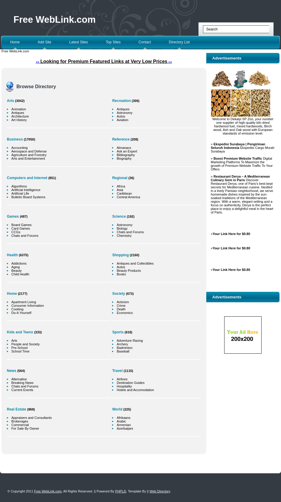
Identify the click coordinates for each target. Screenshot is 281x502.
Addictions (19, 263)
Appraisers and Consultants (31, 417)
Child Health (20, 274)
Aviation (122, 120)
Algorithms (19, 186)
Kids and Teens (20, 332)
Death (121, 309)
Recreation (121, 101)
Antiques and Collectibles (135, 263)
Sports (117, 332)
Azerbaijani (125, 428)
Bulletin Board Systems (28, 197)
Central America (128, 197)
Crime (121, 305)
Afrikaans (123, 417)
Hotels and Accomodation (135, 390)
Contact (144, 42)
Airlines (122, 379)
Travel (117, 371)
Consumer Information (27, 305)
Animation (18, 109)
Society (118, 294)
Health (12, 255)
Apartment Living (23, 302)
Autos (121, 116)
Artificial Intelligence (25, 190)
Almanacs (124, 147)
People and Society (25, 344)
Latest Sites (78, 42)
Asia (120, 190)
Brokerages (19, 421)
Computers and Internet (27, 178)
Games (13, 216)
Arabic (121, 421)
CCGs (15, 232)
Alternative (19, 379)
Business (15, 139)
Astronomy (124, 113)
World (117, 409)
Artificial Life (20, 193)
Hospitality (124, 386)
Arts (10, 101)
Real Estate (16, 409)
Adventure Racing (130, 340)
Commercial (20, 425)
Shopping (120, 255)
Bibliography (126, 155)
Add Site (44, 42)
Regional (119, 178)
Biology (122, 228)
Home (15, 42)
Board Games (21, 225)
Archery (122, 344)
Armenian (124, 425)
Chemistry (124, 235)
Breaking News (22, 382)
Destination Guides (130, 382)
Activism (123, 302)
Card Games (20, 228)
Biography (124, 158)
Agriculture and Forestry (28, 155)
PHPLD (120, 491)
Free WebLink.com (54, 19)
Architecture (20, 116)
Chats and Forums (24, 235)
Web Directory (159, 491)
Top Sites (113, 42)
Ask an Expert (127, 151)
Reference (120, 139)
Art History (19, 120)
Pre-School (19, 348)
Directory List (179, 42)
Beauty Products (129, 270)
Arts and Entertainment (28, 158)
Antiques (17, 113)
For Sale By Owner (25, 428)
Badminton (124, 348)
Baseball (123, 351)
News (11, 371)
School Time (20, 351)
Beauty (16, 270)
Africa (121, 186)
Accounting (19, 147)
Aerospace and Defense (29, 151)
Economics (125, 313)
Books (121, 274)
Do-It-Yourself (21, 313)
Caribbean (124, 193)
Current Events (22, 390)
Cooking (17, 309)
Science (119, 216)
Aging (15, 267)
